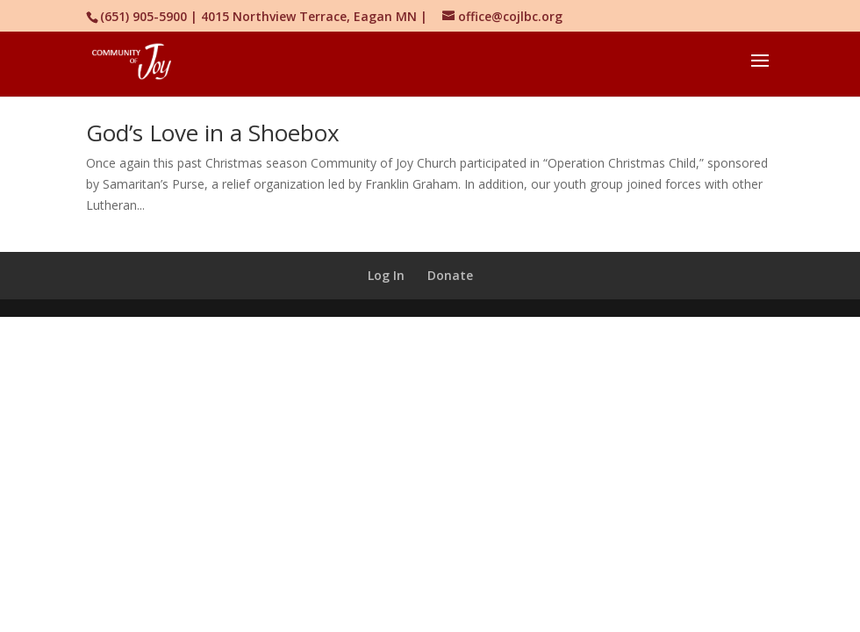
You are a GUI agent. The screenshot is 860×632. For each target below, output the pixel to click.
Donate (450, 275)
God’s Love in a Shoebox (213, 132)
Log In (386, 275)
